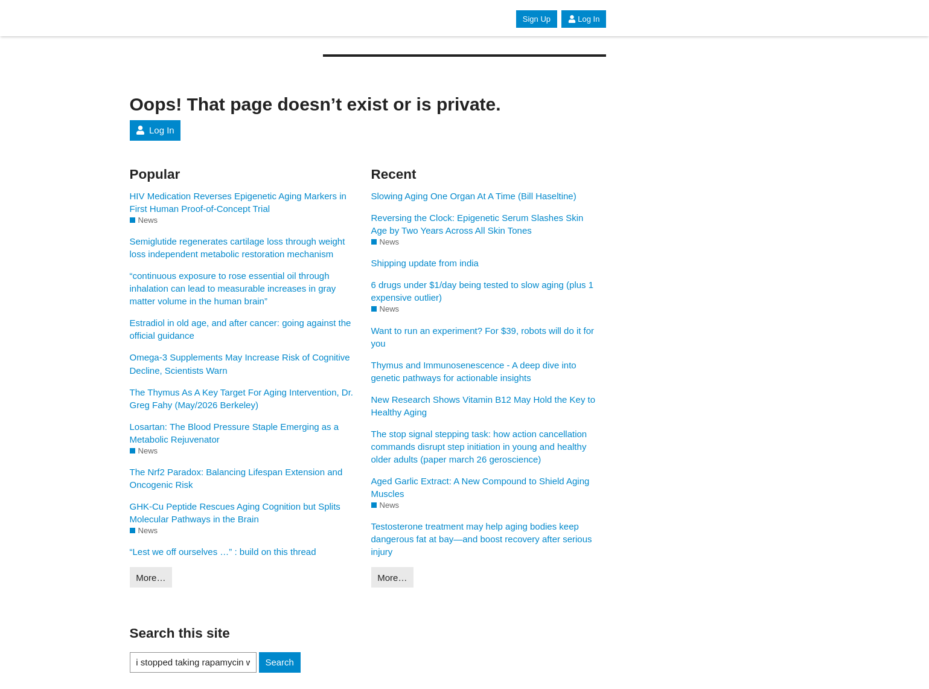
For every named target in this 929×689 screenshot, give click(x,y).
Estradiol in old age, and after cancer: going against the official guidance (240, 329)
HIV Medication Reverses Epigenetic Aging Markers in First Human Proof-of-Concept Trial (238, 202)
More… (150, 577)
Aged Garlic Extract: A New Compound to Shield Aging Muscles (480, 487)
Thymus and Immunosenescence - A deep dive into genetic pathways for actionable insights (473, 371)
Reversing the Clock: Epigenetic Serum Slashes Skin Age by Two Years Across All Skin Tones (477, 224)
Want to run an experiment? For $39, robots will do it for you (483, 336)
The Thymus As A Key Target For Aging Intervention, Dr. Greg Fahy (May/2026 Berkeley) (241, 398)
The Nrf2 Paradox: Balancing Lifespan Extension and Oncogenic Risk (236, 478)
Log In (583, 19)
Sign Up (537, 19)
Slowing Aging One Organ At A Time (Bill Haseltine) (473, 196)
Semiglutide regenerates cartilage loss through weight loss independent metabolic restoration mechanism (237, 247)
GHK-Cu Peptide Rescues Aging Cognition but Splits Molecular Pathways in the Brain (235, 512)
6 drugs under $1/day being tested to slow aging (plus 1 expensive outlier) (482, 291)
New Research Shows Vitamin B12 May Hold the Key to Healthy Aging (483, 405)
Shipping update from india (425, 263)
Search (279, 662)
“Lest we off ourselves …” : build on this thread (223, 551)
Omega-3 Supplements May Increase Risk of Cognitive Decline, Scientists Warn (240, 363)
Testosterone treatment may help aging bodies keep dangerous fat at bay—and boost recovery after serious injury (481, 539)
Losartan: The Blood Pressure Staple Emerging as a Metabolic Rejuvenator (234, 432)
